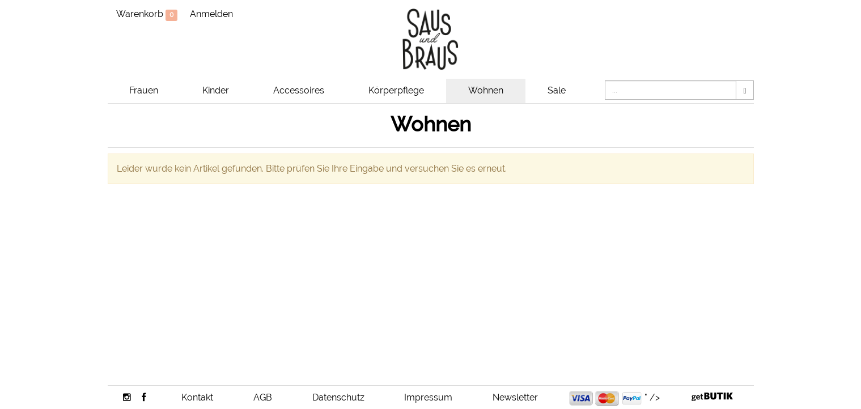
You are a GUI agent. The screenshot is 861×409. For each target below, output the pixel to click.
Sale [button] (557, 90)
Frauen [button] (143, 90)
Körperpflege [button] (396, 90)
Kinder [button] (215, 90)
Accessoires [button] (298, 90)
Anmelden (211, 13)
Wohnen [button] (485, 90)
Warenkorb (146, 14)
